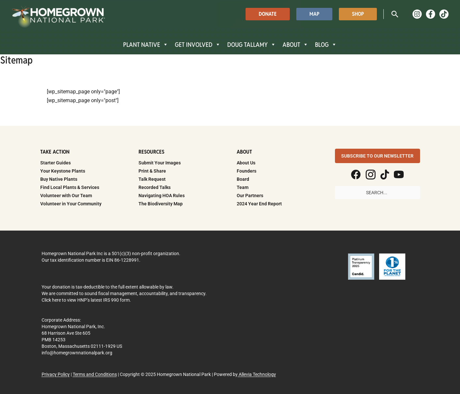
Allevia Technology (257, 374)
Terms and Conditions (95, 374)
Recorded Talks (154, 187)
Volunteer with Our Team (66, 195)
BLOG (326, 44)
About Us (246, 162)
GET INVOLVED (198, 44)
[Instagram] (417, 14)
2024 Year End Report (259, 203)
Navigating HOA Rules (161, 195)
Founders (246, 171)
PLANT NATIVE (145, 44)
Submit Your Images (159, 162)
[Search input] (377, 192)
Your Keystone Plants (62, 171)
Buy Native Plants (58, 179)
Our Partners (250, 195)
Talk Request (152, 179)
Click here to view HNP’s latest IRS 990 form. (86, 300)
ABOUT (295, 44)
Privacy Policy (56, 374)
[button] (268, 14)
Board (243, 179)
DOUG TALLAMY (251, 44)
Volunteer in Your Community (70, 203)
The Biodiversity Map (160, 203)
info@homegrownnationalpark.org (77, 352)
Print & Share (152, 171)
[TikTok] (444, 14)
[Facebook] (430, 14)
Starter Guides (55, 162)
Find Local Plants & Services (69, 187)
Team (242, 187)
